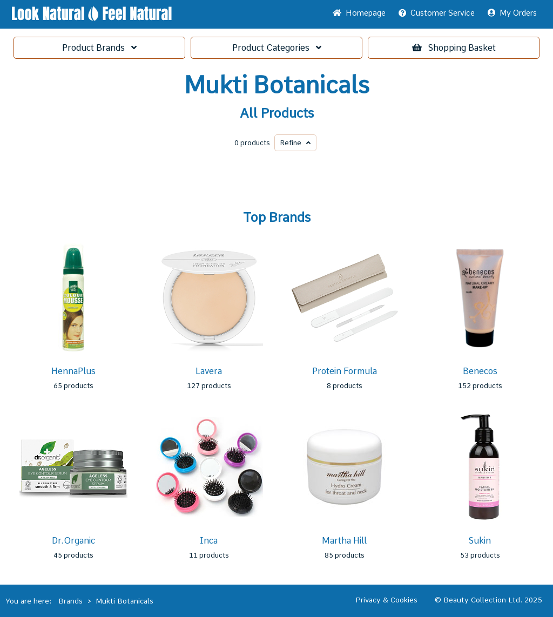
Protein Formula (344, 371)
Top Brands (277, 218)
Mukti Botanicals (276, 85)
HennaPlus (73, 371)
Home (359, 13)
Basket (454, 48)
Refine (295, 143)
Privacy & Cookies (386, 599)
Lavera (208, 371)
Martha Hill (344, 540)
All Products (277, 113)
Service (437, 13)
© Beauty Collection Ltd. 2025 (488, 599)
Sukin (480, 540)
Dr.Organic (73, 540)
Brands (99, 48)
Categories (276, 48)
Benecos (480, 371)
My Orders (512, 13)
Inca (209, 540)
